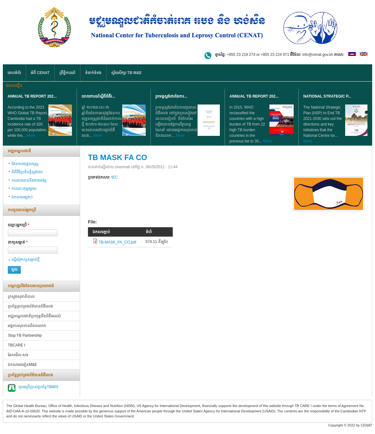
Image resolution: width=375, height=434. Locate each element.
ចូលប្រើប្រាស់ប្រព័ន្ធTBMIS (38, 387)
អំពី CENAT (40, 73)
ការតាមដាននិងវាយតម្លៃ (29, 180)
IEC (114, 177)
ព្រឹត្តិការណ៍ (67, 73)
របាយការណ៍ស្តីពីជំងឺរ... (98, 96)
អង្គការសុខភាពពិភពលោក (27, 326)
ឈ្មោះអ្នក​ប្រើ (18, 225)
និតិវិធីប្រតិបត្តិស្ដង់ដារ (27, 172)
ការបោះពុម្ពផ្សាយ (24, 188)
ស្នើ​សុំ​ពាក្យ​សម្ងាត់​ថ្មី (26, 259)
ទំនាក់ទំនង (93, 73)
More (31, 135)
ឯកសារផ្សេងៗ (22, 197)
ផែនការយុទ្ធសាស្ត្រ (25, 164)
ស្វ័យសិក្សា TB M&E (126, 73)
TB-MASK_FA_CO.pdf (117, 242)
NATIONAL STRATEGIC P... (327, 96)
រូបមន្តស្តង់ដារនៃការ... (171, 96)
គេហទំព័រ (14, 73)
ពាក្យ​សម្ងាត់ (18, 242)
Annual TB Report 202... (32, 96)
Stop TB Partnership (25, 335)
